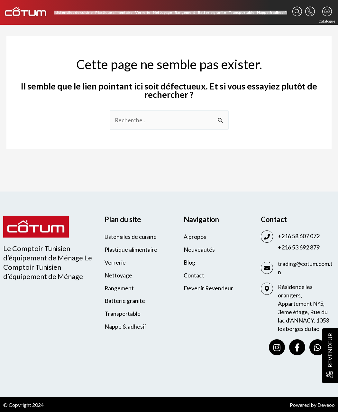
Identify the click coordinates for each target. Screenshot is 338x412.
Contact (194, 275)
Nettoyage (162, 12)
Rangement (185, 12)
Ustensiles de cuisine (74, 12)
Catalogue (326, 21)
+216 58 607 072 (299, 235)
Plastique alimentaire (113, 12)
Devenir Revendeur (208, 288)
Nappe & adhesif (271, 12)
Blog (189, 262)
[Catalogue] (327, 11)
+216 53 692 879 (299, 247)
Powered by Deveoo (312, 405)
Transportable (241, 12)
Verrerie (142, 12)
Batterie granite (212, 12)
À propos (195, 236)
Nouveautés (199, 249)
